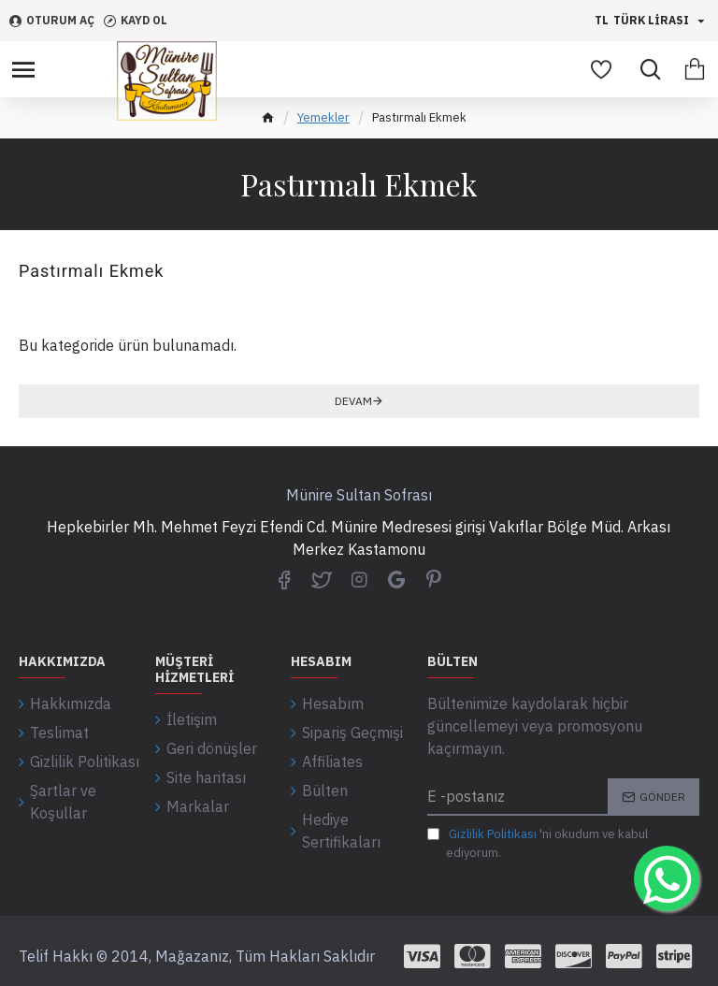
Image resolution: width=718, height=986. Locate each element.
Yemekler (323, 117)
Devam (353, 401)
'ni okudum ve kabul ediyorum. (537, 843)
